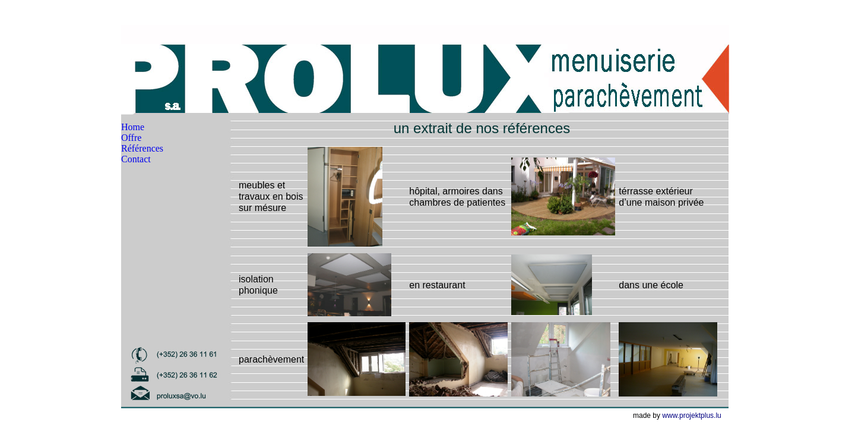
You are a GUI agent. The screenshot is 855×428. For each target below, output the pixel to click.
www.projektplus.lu (691, 415)
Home (132, 127)
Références (142, 148)
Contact (136, 159)
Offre (131, 138)
